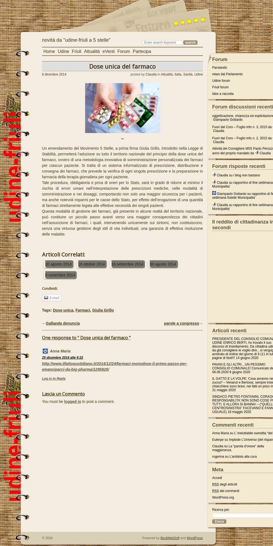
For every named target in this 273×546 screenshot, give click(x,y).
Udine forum (221, 81)
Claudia (151, 74)
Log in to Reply (54, 379)
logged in (72, 401)
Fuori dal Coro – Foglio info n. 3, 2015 (239, 127)
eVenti (109, 51)
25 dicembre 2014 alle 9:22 (62, 358)
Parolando (219, 68)
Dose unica (63, 310)
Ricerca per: (221, 510)
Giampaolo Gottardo (227, 120)
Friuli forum (220, 87)
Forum (123, 51)
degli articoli (224, 484)
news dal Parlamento (227, 74)
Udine (63, 51)
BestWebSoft (169, 538)
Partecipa (142, 51)
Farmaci (83, 310)
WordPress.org (223, 497)
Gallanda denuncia (63, 323)
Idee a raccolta (223, 94)
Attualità (92, 51)
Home (49, 51)
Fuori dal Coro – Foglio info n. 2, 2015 (239, 138)
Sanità (188, 74)
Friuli (77, 51)
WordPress (195, 538)
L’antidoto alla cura (243, 456)
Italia (178, 74)
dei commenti (225, 491)
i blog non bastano (246, 175)
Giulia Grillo (103, 310)
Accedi (217, 478)
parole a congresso (181, 323)
